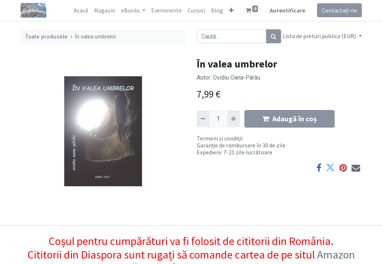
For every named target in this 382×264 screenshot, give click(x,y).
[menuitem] (81, 10)
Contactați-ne (339, 10)
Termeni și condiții (220, 138)
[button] (231, 10)
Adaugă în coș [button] (289, 118)
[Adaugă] (233, 118)
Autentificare (287, 10)
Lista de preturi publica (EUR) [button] (320, 36)
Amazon (336, 254)
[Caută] (273, 36)
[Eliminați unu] (203, 118)
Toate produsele (46, 37)
